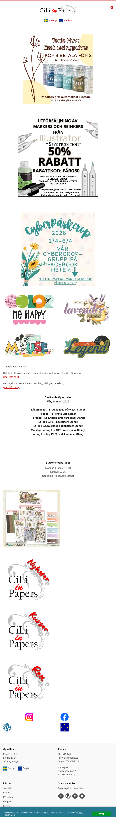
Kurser (6, 806)
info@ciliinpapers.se (68, 757)
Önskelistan (9, 810)
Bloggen (7, 801)
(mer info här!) (11, 377)
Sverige (50, 20)
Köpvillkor (8, 797)
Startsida (7, 788)
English (65, 20)
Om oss (7, 792)
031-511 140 (64, 754)
